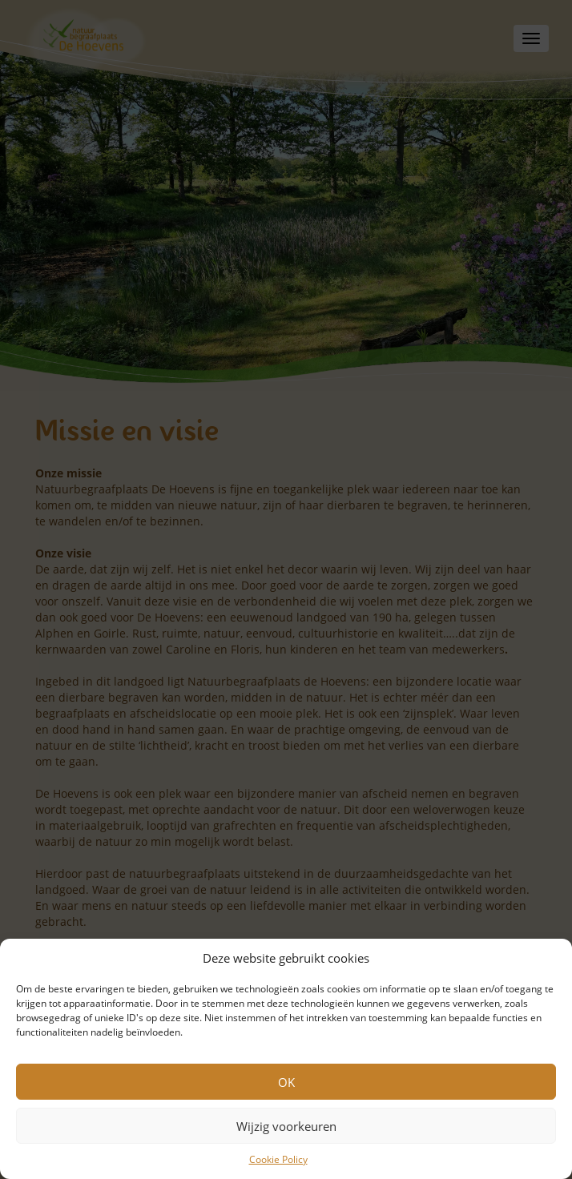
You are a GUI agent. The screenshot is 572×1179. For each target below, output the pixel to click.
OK (286, 1082)
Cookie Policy (278, 1159)
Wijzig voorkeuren (286, 1126)
